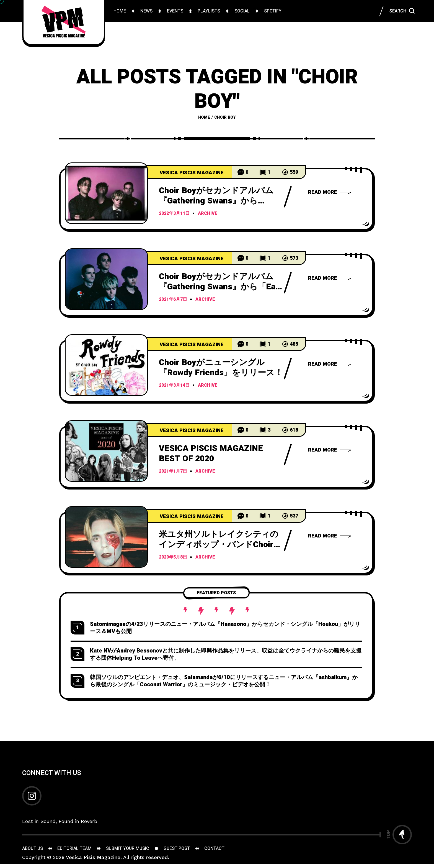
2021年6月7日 (173, 299)
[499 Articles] (189, 172)
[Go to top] (399, 834)
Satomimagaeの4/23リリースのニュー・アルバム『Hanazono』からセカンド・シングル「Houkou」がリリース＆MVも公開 (225, 627)
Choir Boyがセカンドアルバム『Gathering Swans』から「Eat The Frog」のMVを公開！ (219, 287)
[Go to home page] (64, 22)
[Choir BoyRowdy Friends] (329, 363)
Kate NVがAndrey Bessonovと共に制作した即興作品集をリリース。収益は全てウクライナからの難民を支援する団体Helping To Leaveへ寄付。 (225, 654)
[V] (106, 451)
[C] (106, 193)
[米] (106, 537)
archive (208, 213)
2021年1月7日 (173, 471)
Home (204, 117)
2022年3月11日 (174, 213)
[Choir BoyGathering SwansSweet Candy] (329, 192)
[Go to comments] (243, 172)
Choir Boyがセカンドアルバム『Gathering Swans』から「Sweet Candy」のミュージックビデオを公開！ (218, 206)
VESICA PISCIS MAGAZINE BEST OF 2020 (211, 453)
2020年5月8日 (173, 557)
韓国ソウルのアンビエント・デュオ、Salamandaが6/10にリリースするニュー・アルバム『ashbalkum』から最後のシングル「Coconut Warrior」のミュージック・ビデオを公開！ (224, 681)
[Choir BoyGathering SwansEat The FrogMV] (329, 278)
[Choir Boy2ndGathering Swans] (329, 535)
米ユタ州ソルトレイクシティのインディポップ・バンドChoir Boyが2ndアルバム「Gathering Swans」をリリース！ (218, 549)
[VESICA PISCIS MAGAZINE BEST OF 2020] (329, 449)
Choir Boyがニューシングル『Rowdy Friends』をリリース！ (221, 367)
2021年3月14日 (174, 385)
